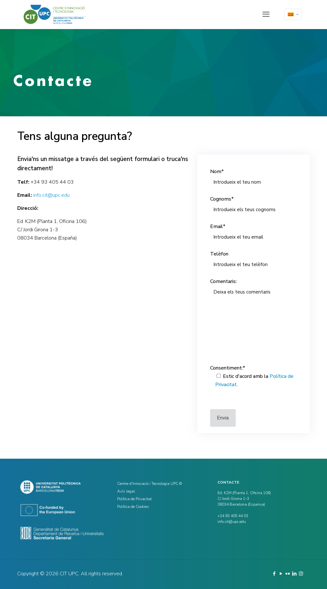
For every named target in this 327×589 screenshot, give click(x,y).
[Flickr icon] (287, 573)
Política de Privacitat (134, 498)
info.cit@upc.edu (51, 195)
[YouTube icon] (280, 573)
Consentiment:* (253, 377)
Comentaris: (253, 317)
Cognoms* (253, 206)
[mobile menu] (266, 14)
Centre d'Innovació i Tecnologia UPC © (149, 483)
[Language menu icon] (293, 14)
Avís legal (126, 491)
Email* (253, 233)
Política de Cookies (133, 506)
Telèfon (253, 261)
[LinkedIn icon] (294, 573)
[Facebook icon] (274, 573)
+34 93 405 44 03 (52, 182)
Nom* (253, 178)
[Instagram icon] (301, 573)
